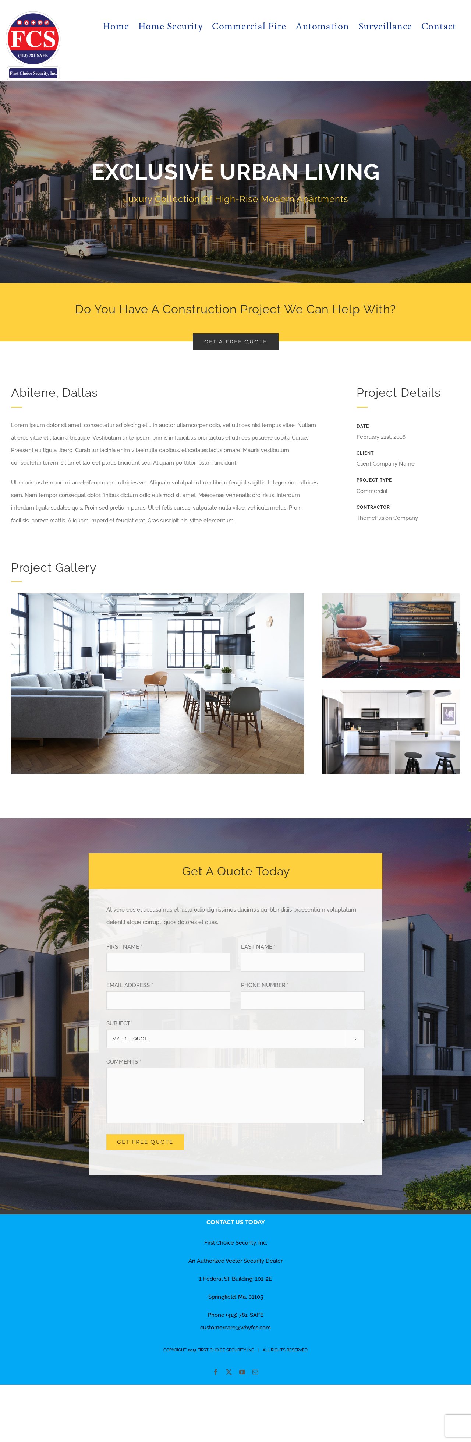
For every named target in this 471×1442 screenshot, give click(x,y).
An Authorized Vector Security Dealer (235, 1261)
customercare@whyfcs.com (235, 1327)
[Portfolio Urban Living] (235, 182)
